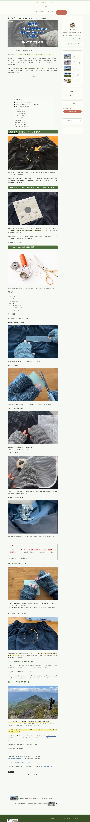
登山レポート (11, 771)
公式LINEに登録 (48, 766)
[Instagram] (69, 44)
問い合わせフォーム (78, 818)
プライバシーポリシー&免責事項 (64, 818)
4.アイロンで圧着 (20, 117)
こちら (19, 242)
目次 (16, 99)
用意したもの (19, 108)
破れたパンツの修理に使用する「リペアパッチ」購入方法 (29, 104)
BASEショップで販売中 (26, 762)
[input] (72, 120)
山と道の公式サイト (51, 736)
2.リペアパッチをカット (22, 113)
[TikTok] (76, 44)
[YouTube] (74, 44)
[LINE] (79, 44)
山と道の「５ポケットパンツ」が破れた (25, 102)
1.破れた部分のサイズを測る (23, 111)
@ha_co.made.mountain (14, 758)
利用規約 (52, 818)
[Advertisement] (33, 86)
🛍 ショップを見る (72, 111)
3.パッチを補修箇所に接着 (22, 115)
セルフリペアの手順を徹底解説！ (23, 106)
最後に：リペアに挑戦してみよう (23, 126)
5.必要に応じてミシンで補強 (23, 118)
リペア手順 (18, 109)
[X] (66, 44)
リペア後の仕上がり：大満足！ (22, 122)
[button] (80, 120)
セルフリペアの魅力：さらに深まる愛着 (24, 124)
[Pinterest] (71, 44)
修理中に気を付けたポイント (22, 120)
